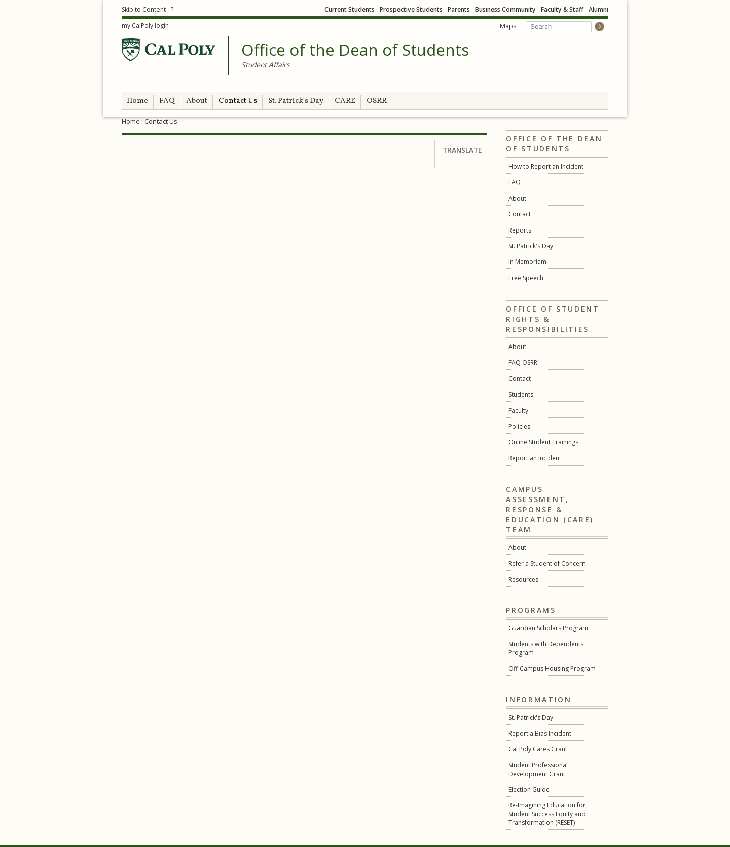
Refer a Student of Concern (547, 563)
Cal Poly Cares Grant (537, 749)
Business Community (505, 9)
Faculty (518, 410)
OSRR (377, 101)
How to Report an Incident (545, 166)
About (196, 101)
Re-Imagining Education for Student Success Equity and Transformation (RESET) (547, 814)
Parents (459, 9)
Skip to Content (144, 9)
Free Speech (525, 278)
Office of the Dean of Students (355, 50)
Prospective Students (411, 9)
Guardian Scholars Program (548, 628)
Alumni (598, 9)
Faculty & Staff (562, 9)
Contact (519, 214)
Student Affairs (265, 64)
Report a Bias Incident (539, 733)
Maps (508, 26)
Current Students (349, 9)
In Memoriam (527, 261)
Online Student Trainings (543, 442)
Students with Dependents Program (545, 648)
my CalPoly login (145, 25)
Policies (519, 426)
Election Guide (529, 789)
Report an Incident (534, 458)
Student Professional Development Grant (538, 769)
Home (137, 101)
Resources (523, 579)
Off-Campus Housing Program (552, 668)
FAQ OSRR (522, 362)
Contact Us (237, 101)
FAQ (167, 101)
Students (520, 394)
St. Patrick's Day (295, 101)
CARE (345, 101)
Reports (519, 230)
